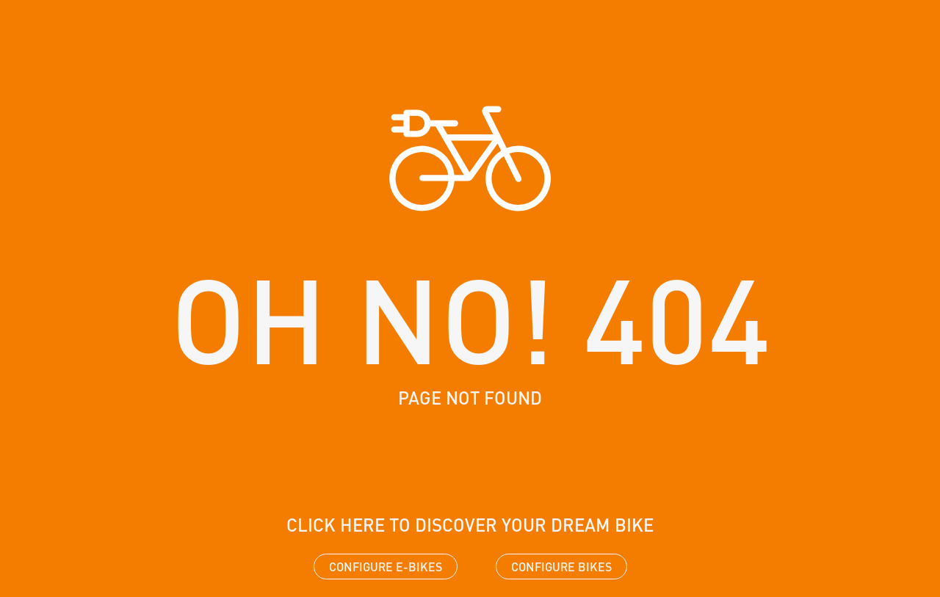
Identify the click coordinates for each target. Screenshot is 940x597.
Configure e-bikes (385, 566)
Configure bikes (561, 566)
